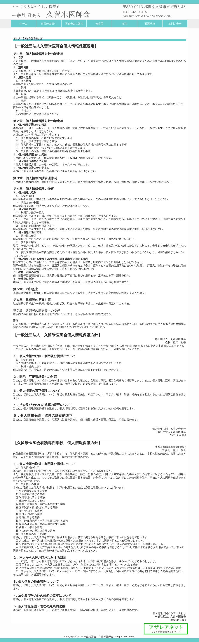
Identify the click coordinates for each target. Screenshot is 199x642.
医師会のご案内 (74, 23)
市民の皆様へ (49, 23)
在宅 (124, 23)
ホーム (23, 23)
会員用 (99, 23)
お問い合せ (175, 23)
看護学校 (150, 23)
